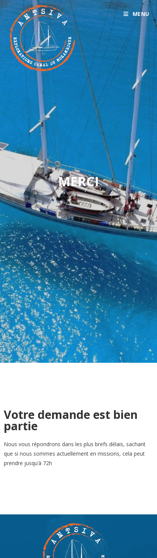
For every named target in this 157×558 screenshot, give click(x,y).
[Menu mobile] (136, 13)
